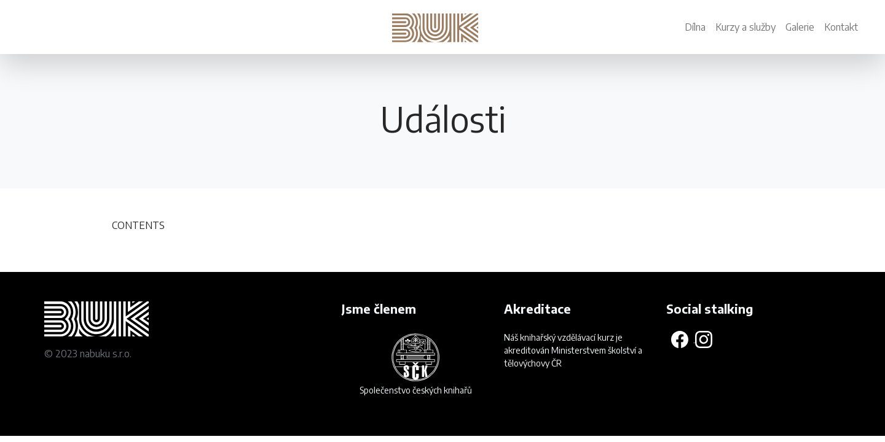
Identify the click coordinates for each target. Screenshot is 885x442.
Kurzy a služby (745, 27)
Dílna (695, 27)
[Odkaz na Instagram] (703, 338)
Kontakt (841, 27)
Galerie (799, 27)
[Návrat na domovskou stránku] (437, 21)
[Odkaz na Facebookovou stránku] (680, 338)
